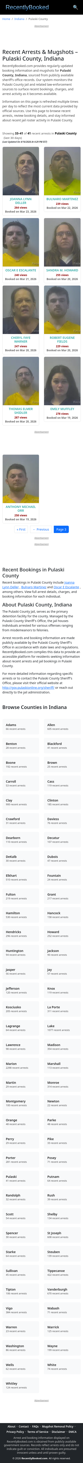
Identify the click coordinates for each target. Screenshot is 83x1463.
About (11, 1426)
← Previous (41, 529)
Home (6, 19)
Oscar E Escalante (66, 587)
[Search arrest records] (75, 7)
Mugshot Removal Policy (57, 1426)
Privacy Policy (15, 1431)
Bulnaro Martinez (33, 587)
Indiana (19, 19)
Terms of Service (37, 1431)
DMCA (72, 1431)
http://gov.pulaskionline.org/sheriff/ (28, 687)
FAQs (35, 1426)
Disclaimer (58, 1431)
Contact (24, 1426)
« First (21, 529)
